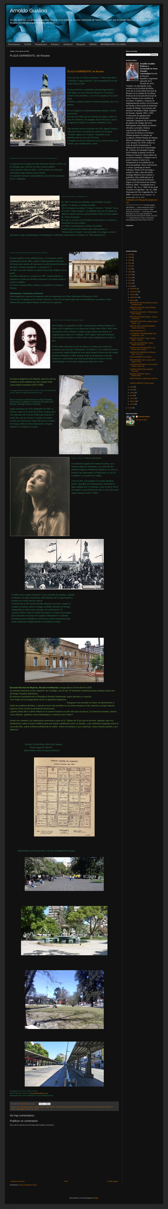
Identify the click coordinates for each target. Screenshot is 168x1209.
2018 (130, 272)
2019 (130, 269)
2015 (130, 280)
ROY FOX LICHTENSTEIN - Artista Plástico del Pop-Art (141, 344)
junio (132, 390)
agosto (132, 300)
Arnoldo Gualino (28, 10)
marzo (132, 398)
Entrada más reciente (17, 1181)
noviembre (133, 292)
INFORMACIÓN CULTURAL (113, 44)
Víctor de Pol (34, 1109)
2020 (130, 266)
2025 (130, 254)
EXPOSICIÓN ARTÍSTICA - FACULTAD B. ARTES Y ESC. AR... (144, 365)
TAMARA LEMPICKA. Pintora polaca (142, 383)
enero (132, 404)
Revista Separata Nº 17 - (138, 331)
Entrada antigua (112, 1181)
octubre (132, 294)
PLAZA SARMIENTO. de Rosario (141, 357)
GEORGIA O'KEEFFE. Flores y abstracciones (140, 374)
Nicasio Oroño (82, 1107)
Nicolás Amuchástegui (94, 1107)
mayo (132, 393)
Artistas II (67, 44)
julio (131, 387)
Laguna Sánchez (50, 1107)
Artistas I (55, 44)
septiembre (134, 297)
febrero (132, 401)
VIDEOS (93, 44)
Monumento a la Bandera (70, 1107)
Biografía (80, 44)
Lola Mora (59, 1107)
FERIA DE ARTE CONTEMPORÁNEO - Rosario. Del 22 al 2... (143, 327)
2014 (130, 283)
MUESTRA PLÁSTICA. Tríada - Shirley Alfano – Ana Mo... (142, 339)
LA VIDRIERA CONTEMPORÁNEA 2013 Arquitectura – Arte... (143, 334)
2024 (130, 257)
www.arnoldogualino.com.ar (38, 1093)
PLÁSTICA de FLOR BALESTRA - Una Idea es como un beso (142, 348)
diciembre (133, 289)
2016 (130, 277)
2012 (130, 408)
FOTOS (27, 44)
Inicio (66, 1181)
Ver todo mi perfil (141, 420)
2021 (130, 263)
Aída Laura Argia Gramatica (25, 1107)
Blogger (95, 1198)
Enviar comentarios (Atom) (28, 1185)
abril (131, 395)
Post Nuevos (14, 44)
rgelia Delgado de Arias (23, 1109)
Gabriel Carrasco (39, 1107)
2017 (130, 274)
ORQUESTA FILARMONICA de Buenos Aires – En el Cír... (143, 353)
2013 (130, 286)
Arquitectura (41, 44)
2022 (130, 260)
